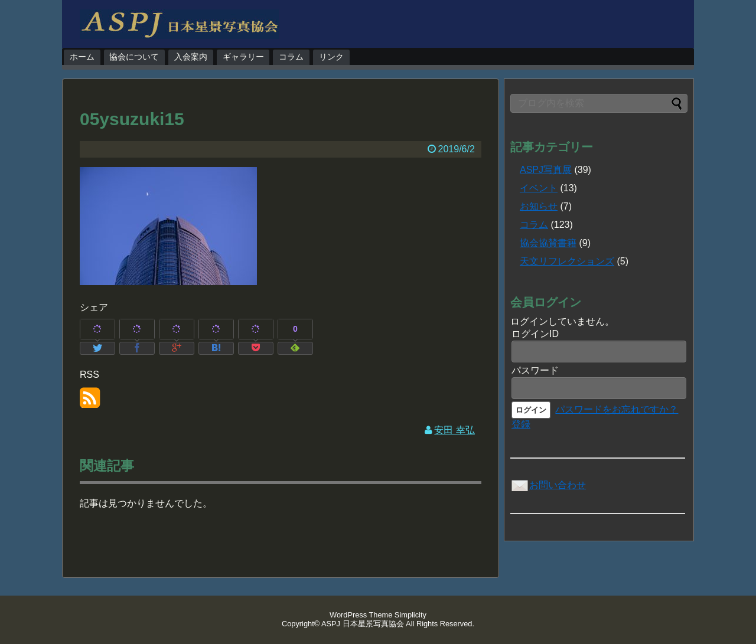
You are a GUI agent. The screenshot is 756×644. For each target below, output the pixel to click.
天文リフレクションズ (567, 261)
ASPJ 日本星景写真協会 (362, 623)
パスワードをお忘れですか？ (616, 409)
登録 (520, 424)
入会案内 (190, 56)
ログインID (535, 334)
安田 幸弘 (454, 430)
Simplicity (410, 614)
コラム (291, 56)
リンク (331, 56)
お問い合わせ (548, 485)
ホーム (82, 56)
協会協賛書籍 (548, 243)
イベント (539, 188)
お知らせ (539, 206)
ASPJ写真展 (546, 170)
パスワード (535, 370)
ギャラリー (243, 56)
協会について (134, 56)
